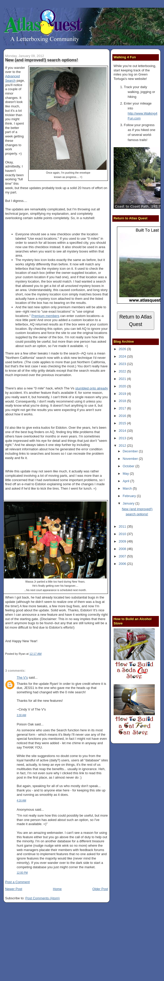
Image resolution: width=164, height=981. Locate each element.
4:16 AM (21, 800)
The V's (22, 677)
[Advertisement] (139, 590)
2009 (123, 541)
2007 (123, 556)
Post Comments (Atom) (42, 898)
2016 (123, 416)
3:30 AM (21, 715)
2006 (123, 564)
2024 (123, 356)
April (126, 481)
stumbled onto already (91, 388)
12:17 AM (35, 653)
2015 (123, 423)
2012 (123, 445)
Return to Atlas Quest (135, 320)
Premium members (45, 316)
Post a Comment (17, 882)
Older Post (100, 889)
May (126, 473)
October (129, 466)
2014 (123, 431)
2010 (123, 534)
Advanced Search (12, 78)
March (128, 488)
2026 (123, 349)
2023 (123, 364)
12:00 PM (22, 872)
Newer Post (13, 889)
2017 (123, 408)
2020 (123, 386)
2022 (123, 371)
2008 (123, 549)
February (130, 496)
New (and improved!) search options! (41, 60)
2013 (123, 438)
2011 (123, 526)
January (129, 503)
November (131, 459)
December (131, 451)
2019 (123, 394)
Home (57, 889)
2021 (123, 379)
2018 (123, 401)
